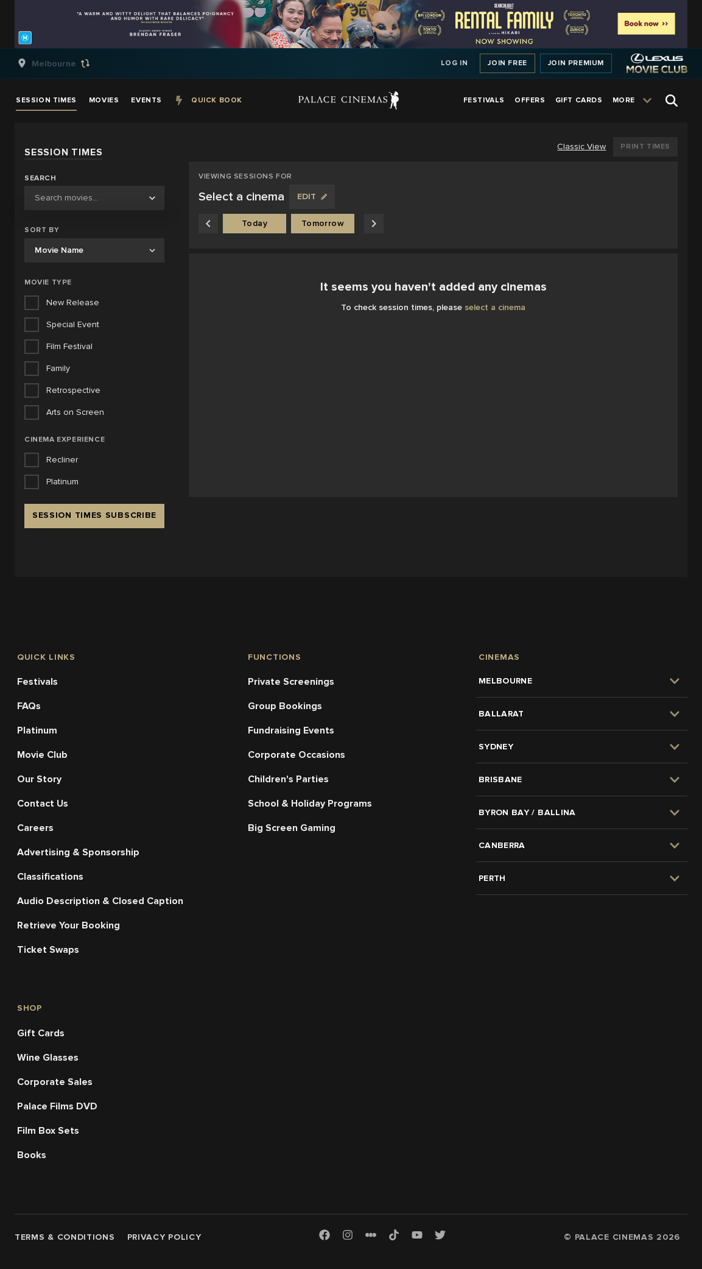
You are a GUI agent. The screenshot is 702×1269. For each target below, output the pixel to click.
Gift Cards (41, 1033)
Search (40, 178)
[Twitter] (440, 1235)
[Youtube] (417, 1235)
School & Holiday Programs (310, 803)
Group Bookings (285, 706)
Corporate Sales (55, 1082)
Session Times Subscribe (94, 515)
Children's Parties (288, 779)
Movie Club (42, 755)
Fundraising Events (291, 730)
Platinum (37, 730)
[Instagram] (347, 1235)
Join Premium (576, 63)
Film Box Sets (48, 1131)
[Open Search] (671, 100)
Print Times (645, 146)
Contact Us (42, 803)
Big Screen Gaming (291, 828)
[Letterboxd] (370, 1234)
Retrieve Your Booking (68, 925)
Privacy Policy (164, 1237)
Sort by (41, 230)
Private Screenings (291, 682)
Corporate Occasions (296, 755)
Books (31, 1155)
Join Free (507, 63)
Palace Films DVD (57, 1106)
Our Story (39, 779)
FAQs (29, 706)
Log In (454, 63)
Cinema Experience (64, 439)
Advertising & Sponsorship (78, 852)
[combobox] (94, 198)
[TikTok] (393, 1234)
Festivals (37, 682)
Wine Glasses (48, 1058)
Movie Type (48, 282)
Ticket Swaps (48, 950)
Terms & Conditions (65, 1237)
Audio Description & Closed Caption (100, 901)
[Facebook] (324, 1235)
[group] (66, 63)
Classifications (50, 877)
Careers (35, 828)
